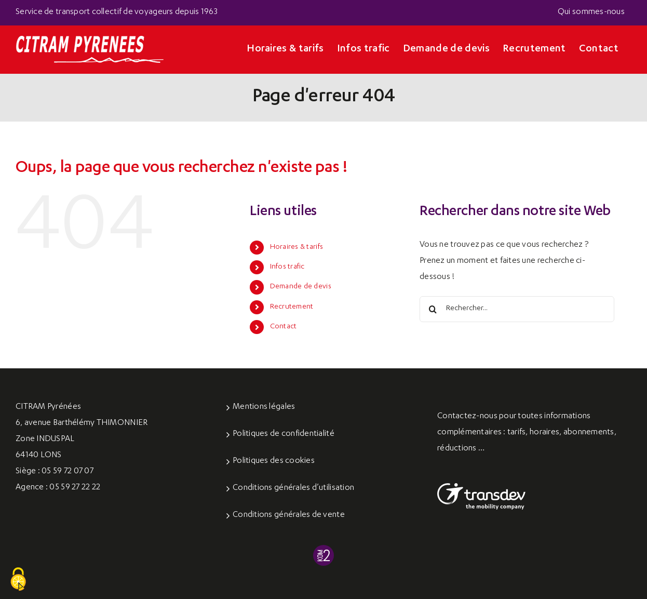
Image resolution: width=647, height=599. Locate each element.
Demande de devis (300, 287)
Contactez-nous (467, 416)
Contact (283, 327)
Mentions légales (264, 407)
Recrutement (292, 307)
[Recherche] (433, 309)
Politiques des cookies (274, 461)
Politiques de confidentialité (283, 434)
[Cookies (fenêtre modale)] (18, 579)
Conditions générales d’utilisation (293, 488)
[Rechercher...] (517, 309)
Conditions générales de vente (289, 515)
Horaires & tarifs (297, 247)
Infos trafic (287, 267)
